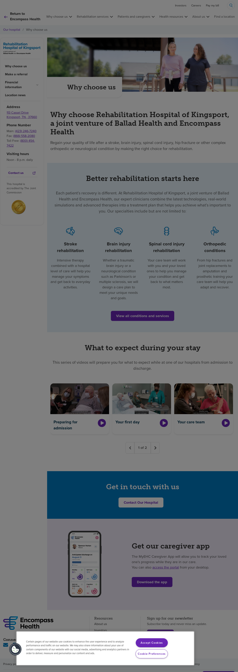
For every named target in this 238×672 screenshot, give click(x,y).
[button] (15, 649)
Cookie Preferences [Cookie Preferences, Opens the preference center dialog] (152, 654)
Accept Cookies (152, 642)
